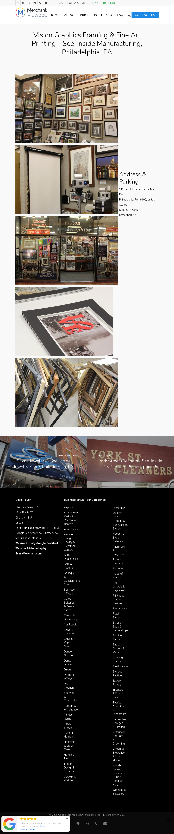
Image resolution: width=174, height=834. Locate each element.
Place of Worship (118, 575)
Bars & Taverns (68, 565)
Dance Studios (68, 653)
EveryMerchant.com (28, 553)
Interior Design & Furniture (69, 767)
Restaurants (119, 608)
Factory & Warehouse (70, 707)
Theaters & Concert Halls (119, 693)
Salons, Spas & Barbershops (119, 626)
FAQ (127, 15)
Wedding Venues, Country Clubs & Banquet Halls (118, 775)
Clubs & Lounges (69, 631)
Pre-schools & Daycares (119, 586)
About (76, 15)
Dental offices (68, 662)
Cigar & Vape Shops (68, 642)
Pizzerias (118, 568)
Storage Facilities (118, 673)
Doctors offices (69, 676)
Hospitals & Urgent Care (69, 745)
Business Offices (69, 591)
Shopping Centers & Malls (118, 648)
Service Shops (117, 637)
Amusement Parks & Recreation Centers (70, 518)
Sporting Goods (118, 659)
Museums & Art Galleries (118, 537)
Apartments (70, 529)
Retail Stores (117, 615)
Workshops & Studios (119, 791)
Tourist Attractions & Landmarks (119, 708)
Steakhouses (119, 666)
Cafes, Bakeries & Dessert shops (70, 604)
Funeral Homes (68, 734)
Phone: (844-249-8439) (38, 527)
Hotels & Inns (69, 756)
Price (91, 15)
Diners (67, 669)
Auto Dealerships (70, 556)
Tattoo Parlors (117, 682)
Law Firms (119, 508)
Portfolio (110, 15)
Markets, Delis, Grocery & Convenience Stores (119, 521)
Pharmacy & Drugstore (119, 550)
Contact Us (145, 15)
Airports (68, 507)
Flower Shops (68, 725)
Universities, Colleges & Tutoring (119, 723)
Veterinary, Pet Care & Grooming (119, 737)
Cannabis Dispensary (70, 617)
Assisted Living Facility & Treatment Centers (70, 542)
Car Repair (70, 624)
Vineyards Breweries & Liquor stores (119, 754)
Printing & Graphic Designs (118, 599)
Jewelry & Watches (70, 778)
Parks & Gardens (118, 561)
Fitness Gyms (68, 716)
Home (61, 15)
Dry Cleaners (69, 685)
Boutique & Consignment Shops (70, 578)
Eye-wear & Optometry (70, 696)
